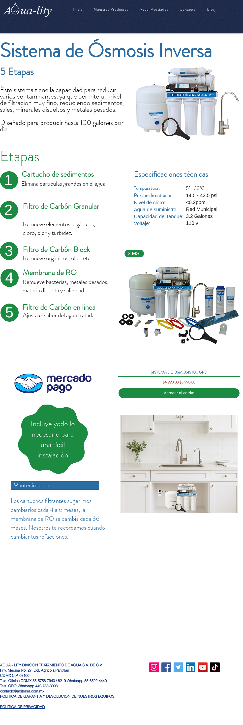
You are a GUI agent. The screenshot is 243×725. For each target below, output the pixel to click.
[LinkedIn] (190, 667)
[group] (179, 321)
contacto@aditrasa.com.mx (22, 691)
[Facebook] (166, 667)
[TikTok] (215, 667)
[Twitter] (178, 667)
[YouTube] (203, 667)
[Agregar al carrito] (179, 393)
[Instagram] (154, 667)
